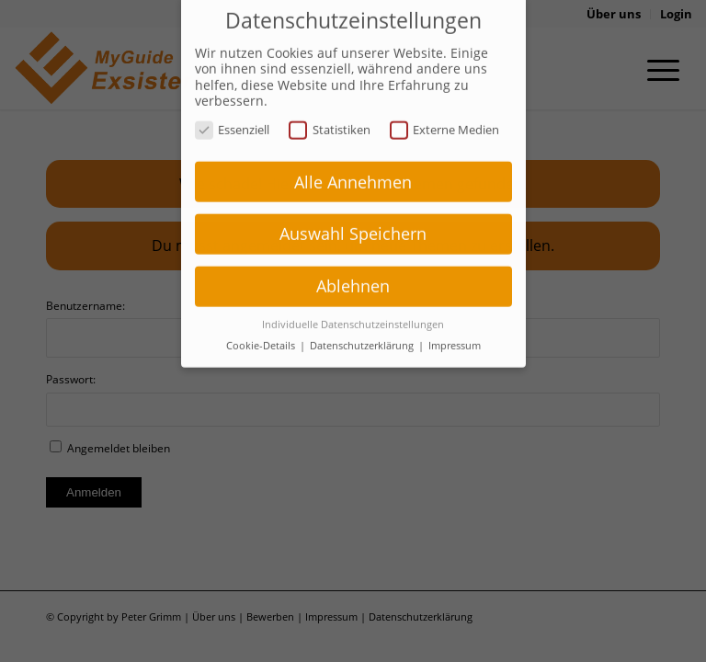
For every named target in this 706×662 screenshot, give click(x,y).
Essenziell (232, 115)
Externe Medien (445, 115)
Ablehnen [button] (353, 271)
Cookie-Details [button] (262, 331)
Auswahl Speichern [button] (353, 219)
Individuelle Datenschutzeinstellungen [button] (353, 309)
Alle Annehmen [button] (353, 166)
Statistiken (329, 115)
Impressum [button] (454, 331)
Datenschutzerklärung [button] (363, 331)
